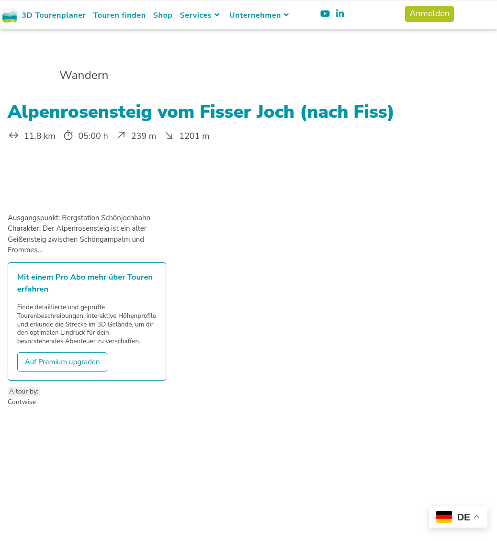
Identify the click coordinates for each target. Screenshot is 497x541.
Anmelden (429, 13)
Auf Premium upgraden (62, 362)
